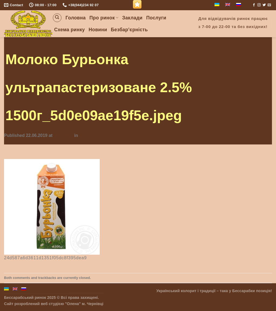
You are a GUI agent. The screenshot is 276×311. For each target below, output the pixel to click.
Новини (98, 29)
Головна (75, 17)
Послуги (156, 17)
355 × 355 (63, 135)
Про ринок (103, 17)
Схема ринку (69, 29)
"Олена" (73, 304)
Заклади (132, 17)
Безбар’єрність (129, 29)
